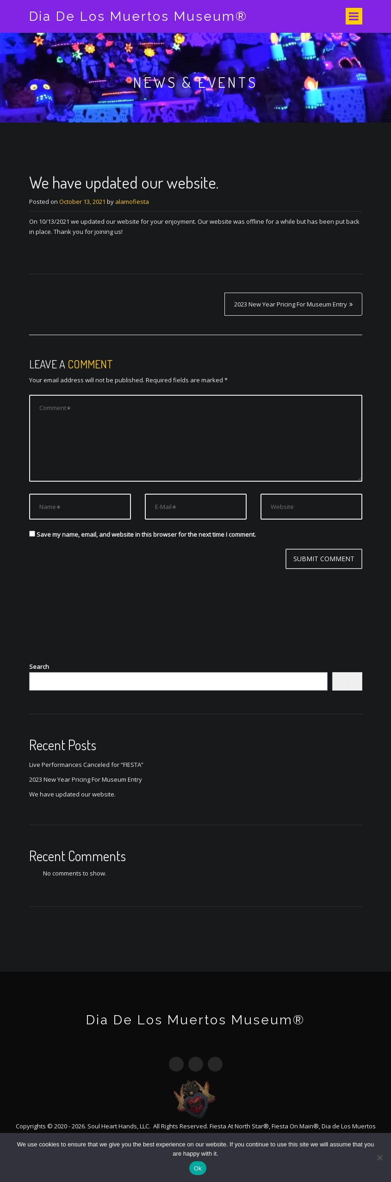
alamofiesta (132, 201)
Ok (198, 1168)
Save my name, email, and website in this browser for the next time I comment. (146, 534)
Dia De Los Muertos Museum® (138, 16)
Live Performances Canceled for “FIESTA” (86, 764)
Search (39, 666)
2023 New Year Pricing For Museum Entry (290, 304)
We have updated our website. (72, 794)
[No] (379, 1157)
